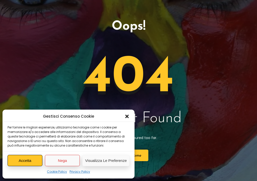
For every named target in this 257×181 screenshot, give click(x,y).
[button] (127, 116)
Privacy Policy (80, 171)
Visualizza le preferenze (106, 160)
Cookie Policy (57, 171)
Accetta (25, 160)
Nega (62, 160)
